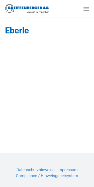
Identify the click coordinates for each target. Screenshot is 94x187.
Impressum (67, 169)
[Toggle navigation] (86, 9)
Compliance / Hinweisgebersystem (47, 175)
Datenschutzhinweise (35, 169)
